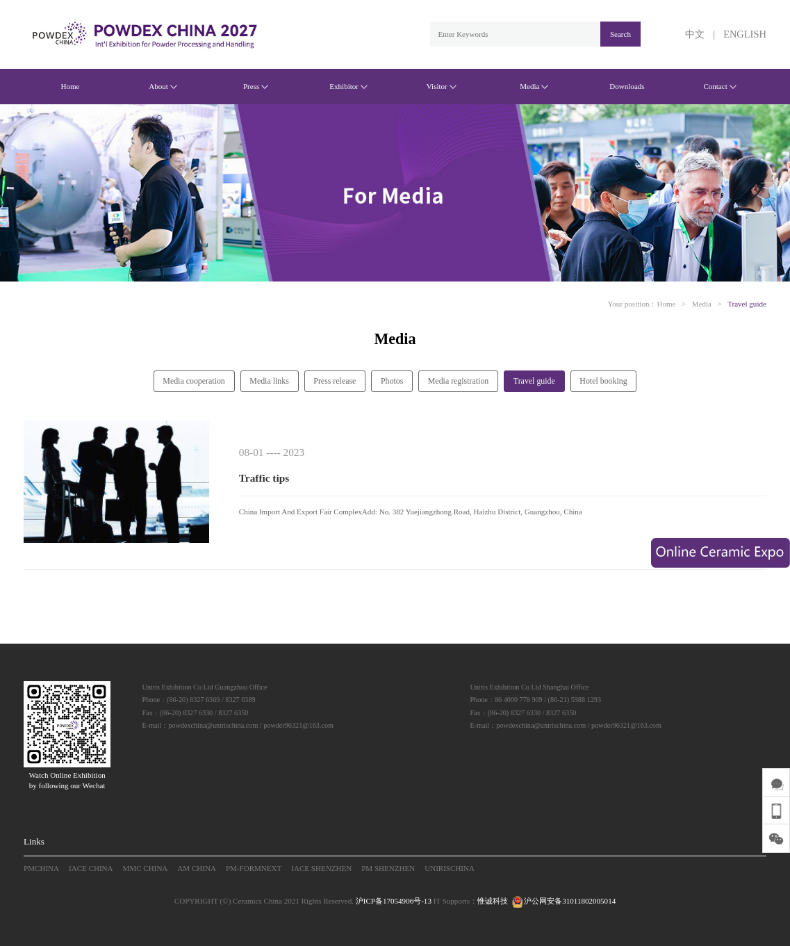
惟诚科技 (492, 901)
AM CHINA (196, 868)
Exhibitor (348, 86)
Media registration (458, 381)
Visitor (441, 86)
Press (255, 86)
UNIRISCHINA (450, 868)
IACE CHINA (91, 868)
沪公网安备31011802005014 (563, 901)
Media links (268, 381)
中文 (695, 34)
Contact (719, 86)
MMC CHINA (145, 868)
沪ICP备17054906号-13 (393, 901)
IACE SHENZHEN (321, 868)
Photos (392, 381)
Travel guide (746, 304)
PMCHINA (41, 868)
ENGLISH (744, 34)
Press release (334, 381)
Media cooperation (193, 381)
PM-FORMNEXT (253, 868)
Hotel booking (603, 381)
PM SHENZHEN (388, 868)
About (163, 86)
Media (534, 86)
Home (69, 86)
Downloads (626, 86)
